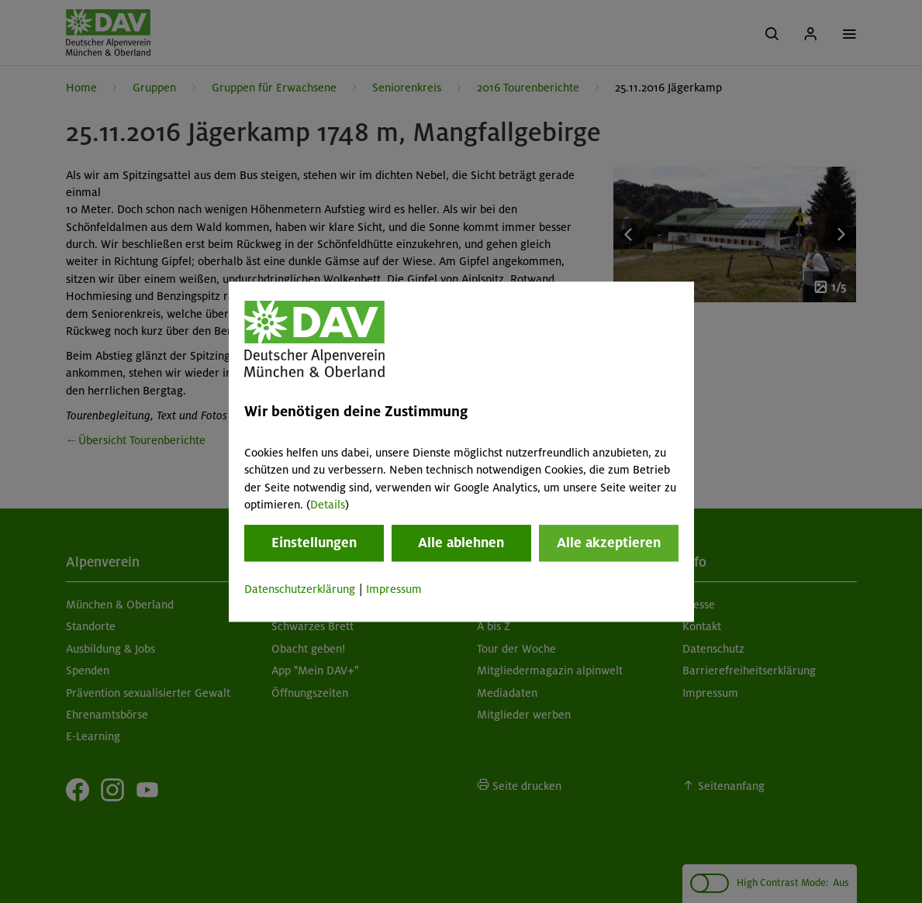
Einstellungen (314, 543)
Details (327, 505)
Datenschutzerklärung (299, 590)
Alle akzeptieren (609, 543)
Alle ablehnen (461, 543)
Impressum (394, 590)
